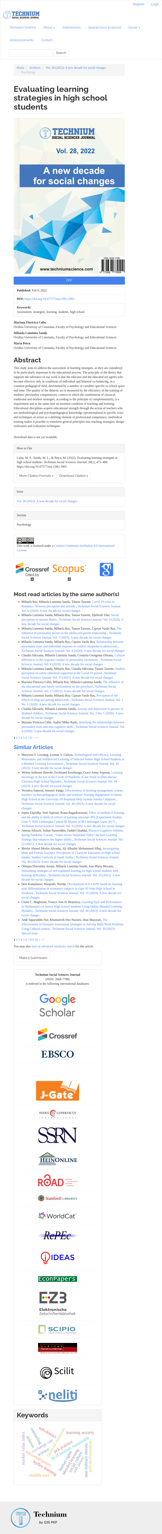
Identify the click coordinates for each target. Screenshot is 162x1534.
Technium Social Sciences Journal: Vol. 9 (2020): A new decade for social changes (73, 826)
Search (61, 53)
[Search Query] (31, 53)
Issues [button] (134, 27)
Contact (46, 40)
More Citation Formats (36, 476)
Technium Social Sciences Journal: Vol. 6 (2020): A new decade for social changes (73, 650)
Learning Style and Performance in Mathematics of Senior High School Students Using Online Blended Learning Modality (71, 906)
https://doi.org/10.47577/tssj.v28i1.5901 (50, 298)
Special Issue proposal (104, 27)
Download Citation (73, 476)
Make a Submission (33, 958)
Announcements (22, 40)
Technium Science (23, 27)
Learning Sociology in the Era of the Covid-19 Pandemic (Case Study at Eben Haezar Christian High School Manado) (72, 777)
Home (20, 67)
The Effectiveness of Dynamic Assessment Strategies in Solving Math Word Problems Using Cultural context (72, 924)
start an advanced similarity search (53, 946)
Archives (35, 67)
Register (139, 4)
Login (155, 4)
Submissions (71, 27)
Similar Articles (33, 747)
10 (36, 939)
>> (36, 737)
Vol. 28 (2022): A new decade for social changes (76, 67)
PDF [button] (69, 280)
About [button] (49, 27)
